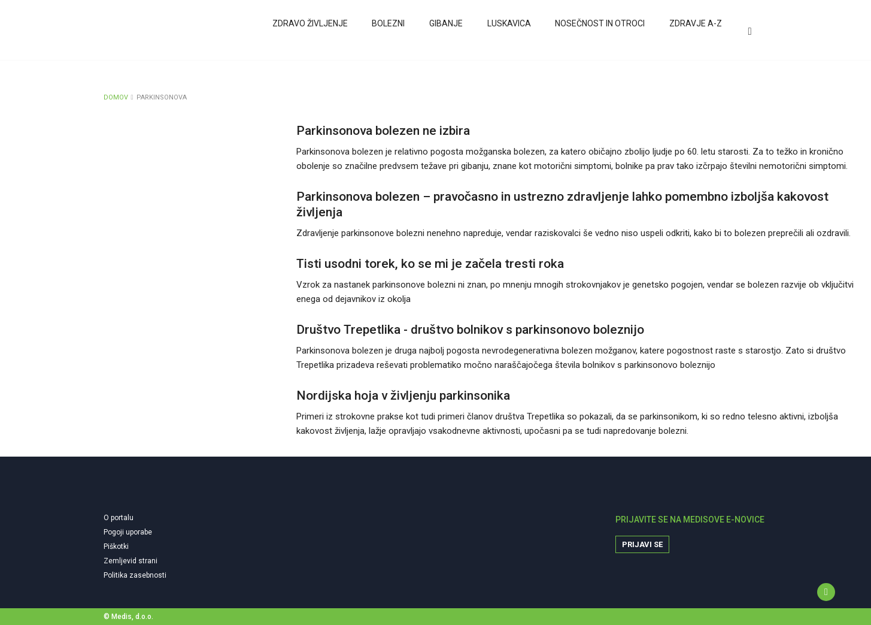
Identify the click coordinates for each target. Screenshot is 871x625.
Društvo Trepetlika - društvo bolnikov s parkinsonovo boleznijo (470, 329)
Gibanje (445, 32)
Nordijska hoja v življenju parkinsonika (403, 395)
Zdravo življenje (310, 32)
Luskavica (508, 32)
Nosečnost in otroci (599, 32)
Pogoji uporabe (128, 532)
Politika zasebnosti (135, 575)
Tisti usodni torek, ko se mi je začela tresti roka (430, 263)
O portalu (118, 518)
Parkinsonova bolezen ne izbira (383, 130)
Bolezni (388, 32)
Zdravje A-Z (693, 32)
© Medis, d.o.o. (128, 616)
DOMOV (116, 97)
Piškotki (116, 546)
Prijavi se (642, 544)
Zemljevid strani (130, 561)
